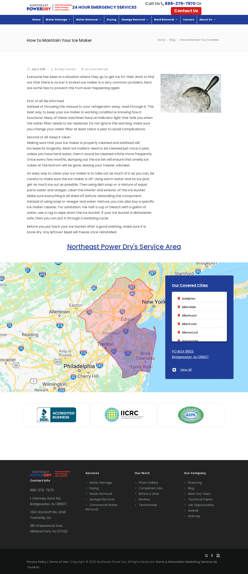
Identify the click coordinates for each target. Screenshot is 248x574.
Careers (188, 23)
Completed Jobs (151, 488)
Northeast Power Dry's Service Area (124, 246)
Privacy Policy (36, 562)
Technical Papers (200, 499)
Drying (111, 23)
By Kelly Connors (65, 69)
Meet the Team (199, 494)
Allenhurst (189, 315)
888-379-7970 (180, 5)
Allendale (189, 307)
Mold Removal (166, 23)
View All (186, 369)
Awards (193, 510)
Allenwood (190, 332)
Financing (195, 483)
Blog (191, 488)
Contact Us (186, 13)
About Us (207, 23)
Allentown (189, 324)
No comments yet (96, 69)
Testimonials (148, 505)
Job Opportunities (201, 505)
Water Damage (58, 23)
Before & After (149, 494)
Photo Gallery (148, 483)
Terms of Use (58, 562)
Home (36, 23)
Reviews (144, 499)
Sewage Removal (135, 23)
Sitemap (194, 516)
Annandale (190, 341)
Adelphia (188, 298)
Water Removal (89, 23)
